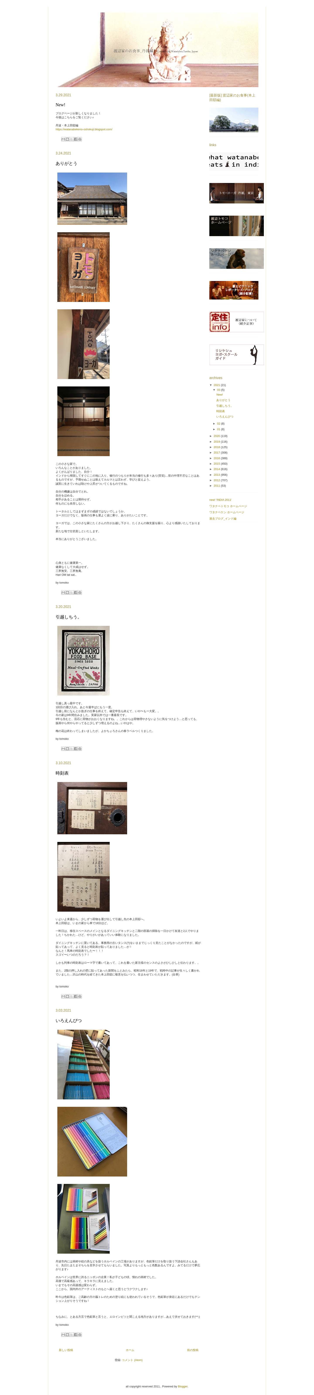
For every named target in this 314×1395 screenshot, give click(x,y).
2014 (217, 469)
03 (219, 389)
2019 (217, 441)
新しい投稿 (66, 1350)
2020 (217, 436)
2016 (217, 458)
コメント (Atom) (132, 1360)
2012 (217, 480)
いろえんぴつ (69, 1020)
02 (219, 423)
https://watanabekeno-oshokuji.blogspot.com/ (84, 129)
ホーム (130, 1350)
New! (60, 104)
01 (219, 429)
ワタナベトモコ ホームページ (228, 506)
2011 (217, 485)
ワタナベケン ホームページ (226, 512)
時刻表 (62, 773)
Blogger (183, 1386)
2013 (217, 474)
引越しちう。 (69, 617)
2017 (217, 452)
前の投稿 (192, 1350)
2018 (217, 447)
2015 (217, 463)
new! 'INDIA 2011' (220, 499)
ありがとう (66, 163)
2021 (217, 385)
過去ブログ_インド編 (222, 518)
